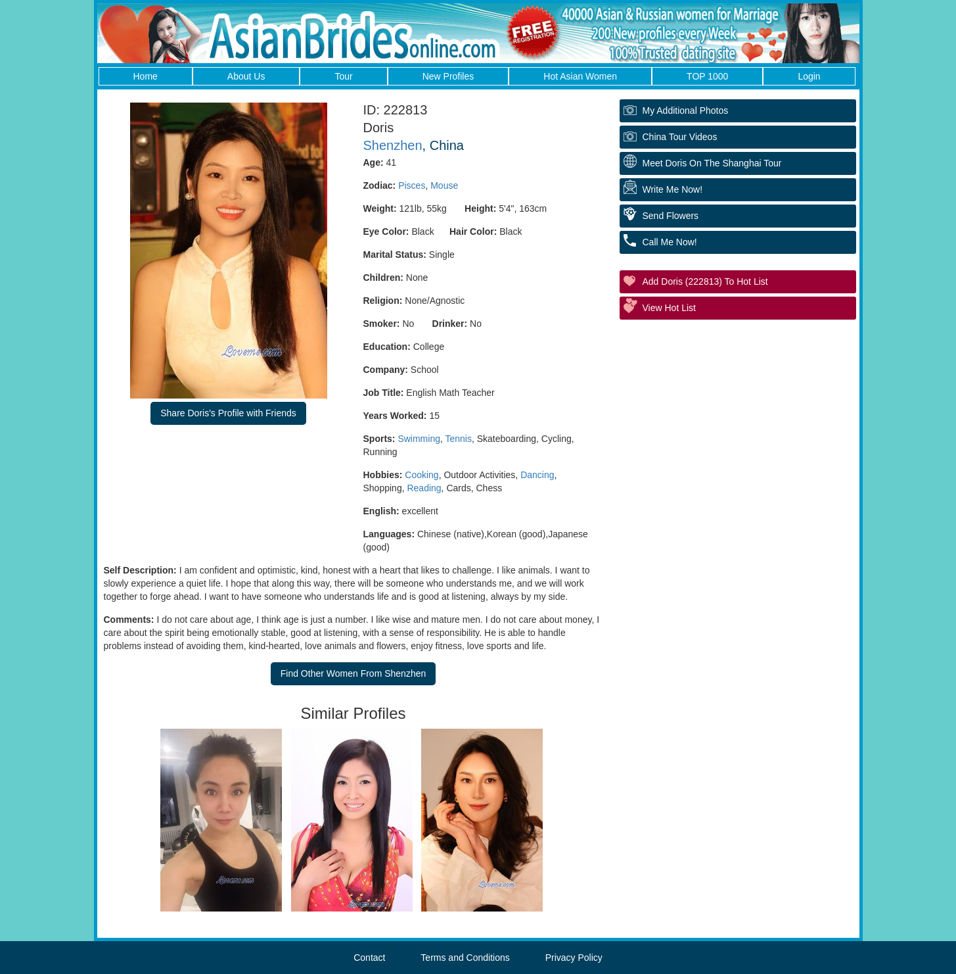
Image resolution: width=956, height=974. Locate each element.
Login (809, 76)
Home (145, 76)
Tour (343, 76)
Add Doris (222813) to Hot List (705, 281)
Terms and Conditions (465, 957)
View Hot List (669, 308)
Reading (424, 488)
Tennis (458, 438)
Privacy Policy (574, 957)
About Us (246, 76)
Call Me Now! (670, 242)
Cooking (421, 475)
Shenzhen (392, 145)
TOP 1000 (707, 76)
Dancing (537, 475)
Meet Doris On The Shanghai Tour (712, 163)
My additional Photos (686, 110)
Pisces (411, 185)
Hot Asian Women (580, 76)
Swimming (419, 438)
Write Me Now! (673, 189)
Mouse (444, 185)
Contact (369, 957)
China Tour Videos (680, 137)
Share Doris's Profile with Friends (228, 413)
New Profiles (448, 76)
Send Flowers (671, 215)
